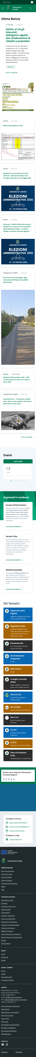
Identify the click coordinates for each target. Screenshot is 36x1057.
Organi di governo (6, 880)
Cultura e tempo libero (8, 919)
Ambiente (4, 903)
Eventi (3, 971)
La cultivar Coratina (7, 980)
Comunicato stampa (10, 273)
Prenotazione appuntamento (10, 1025)
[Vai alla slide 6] (22, 480)
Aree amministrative (7, 871)
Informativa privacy (7, 1015)
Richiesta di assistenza (8, 1028)
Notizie (5, 374)
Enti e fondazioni (6, 877)
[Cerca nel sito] (31, 8)
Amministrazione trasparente (10, 1006)
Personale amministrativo (9, 883)
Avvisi (3, 954)
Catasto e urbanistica (8, 915)
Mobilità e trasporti (7, 931)
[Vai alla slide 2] (13, 480)
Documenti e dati (6, 874)
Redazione (19, 1052)
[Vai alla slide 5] (20, 480)
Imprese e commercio (8, 928)
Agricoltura (10, 66)
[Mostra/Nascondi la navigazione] (2, 8)
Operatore (4, 1052)
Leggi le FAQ (5, 1018)
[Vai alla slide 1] (11, 480)
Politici (3, 886)
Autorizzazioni (5, 912)
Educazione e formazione (9, 922)
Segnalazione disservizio (9, 1031)
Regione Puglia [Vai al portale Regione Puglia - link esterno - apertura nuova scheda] (6, 2)
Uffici (2, 889)
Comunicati (4, 957)
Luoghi (3, 974)
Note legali (4, 1021)
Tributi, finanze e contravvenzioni (11, 937)
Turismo (3, 940)
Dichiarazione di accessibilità (10, 1012)
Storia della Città (6, 977)
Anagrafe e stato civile (8, 906)
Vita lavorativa (5, 943)
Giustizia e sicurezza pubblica (10, 925)
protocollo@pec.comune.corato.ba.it (15, 999)
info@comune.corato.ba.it (13, 997)
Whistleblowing (6, 1034)
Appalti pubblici (6, 909)
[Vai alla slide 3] (15, 480)
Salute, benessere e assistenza (11, 934)
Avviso (5, 121)
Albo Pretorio (5, 1009)
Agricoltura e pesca (7, 900)
